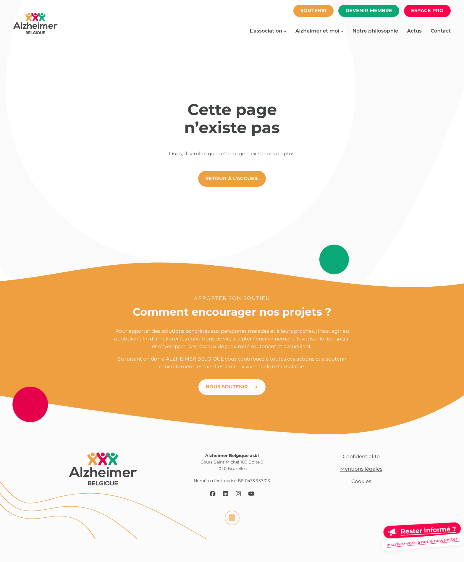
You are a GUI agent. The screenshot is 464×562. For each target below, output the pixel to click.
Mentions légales (361, 469)
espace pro (427, 10)
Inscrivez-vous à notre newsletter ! (423, 542)
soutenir (313, 10)
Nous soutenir (227, 387)
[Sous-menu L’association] (285, 30)
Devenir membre (368, 10)
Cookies (361, 481)
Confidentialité (361, 456)
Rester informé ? (428, 530)
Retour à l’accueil (232, 178)
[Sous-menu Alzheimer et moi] (342, 30)
